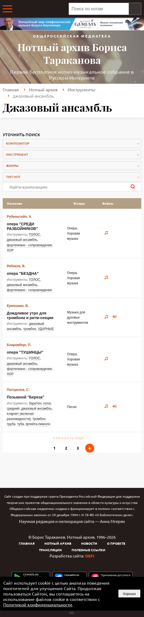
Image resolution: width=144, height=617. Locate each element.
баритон (35, 403)
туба (20, 424)
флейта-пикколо (38, 424)
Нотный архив (43, 89)
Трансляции (50, 550)
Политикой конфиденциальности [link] (37, 604)
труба (11, 424)
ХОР (10, 250)
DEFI (89, 556)
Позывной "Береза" (25, 397)
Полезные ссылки (88, 550)
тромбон (29, 329)
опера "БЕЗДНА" (23, 273)
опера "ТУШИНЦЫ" (25, 352)
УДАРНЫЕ (46, 329)
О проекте (116, 543)
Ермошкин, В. (18, 306)
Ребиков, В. (16, 266)
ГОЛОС (34, 234)
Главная (11, 89)
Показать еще (68, 438)
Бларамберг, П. (19, 345)
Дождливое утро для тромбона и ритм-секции (30, 315)
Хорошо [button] (129, 594)
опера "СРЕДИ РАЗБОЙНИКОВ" (22, 226)
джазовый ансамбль (22, 240)
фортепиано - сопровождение (29, 245)
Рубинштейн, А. (19, 217)
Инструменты (81, 89)
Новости (89, 543)
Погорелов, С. (18, 390)
